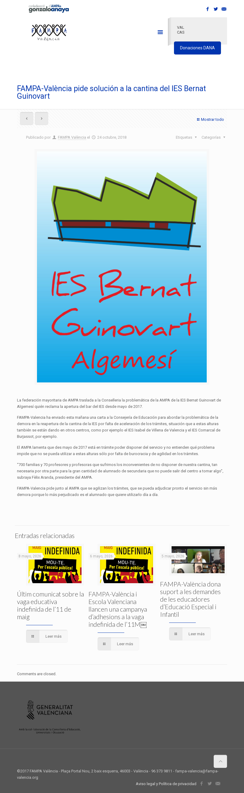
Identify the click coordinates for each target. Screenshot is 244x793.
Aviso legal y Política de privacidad (166, 783)
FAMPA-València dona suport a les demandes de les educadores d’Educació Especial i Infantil (190, 599)
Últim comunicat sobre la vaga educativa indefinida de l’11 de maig (50, 605)
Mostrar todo (210, 119)
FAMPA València (72, 137)
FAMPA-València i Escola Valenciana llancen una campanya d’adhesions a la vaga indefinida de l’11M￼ (118, 609)
